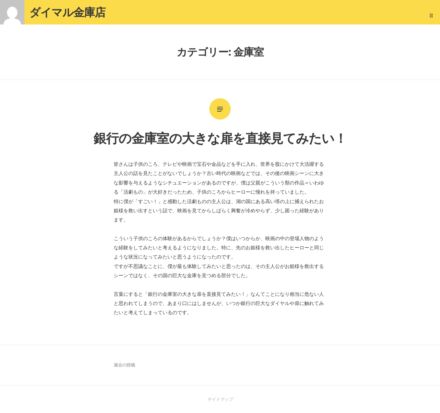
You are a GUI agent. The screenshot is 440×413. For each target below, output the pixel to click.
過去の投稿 (124, 365)
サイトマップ (220, 399)
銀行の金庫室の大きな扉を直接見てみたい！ (220, 138)
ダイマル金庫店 (67, 12)
